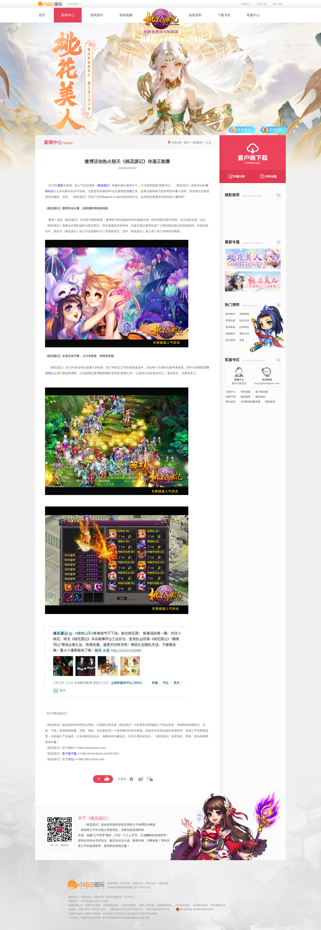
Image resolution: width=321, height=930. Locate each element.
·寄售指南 (245, 391)
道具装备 (230, 327)
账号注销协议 (114, 897)
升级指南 (244, 314)
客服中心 (253, 15)
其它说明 (230, 340)
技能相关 (230, 333)
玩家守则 (99, 897)
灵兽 (241, 340)
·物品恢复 (245, 396)
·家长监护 (230, 401)
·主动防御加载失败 (250, 401)
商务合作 (151, 883)
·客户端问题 (261, 391)
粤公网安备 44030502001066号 (195, 909)
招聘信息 (164, 883)
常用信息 (230, 320)
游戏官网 (112, 883)
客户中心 (130, 897)
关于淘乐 (125, 883)
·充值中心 (230, 391)
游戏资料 (195, 15)
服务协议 (73, 897)
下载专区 (224, 15)
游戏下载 (262, 3)
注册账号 (245, 3)
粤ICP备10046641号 (158, 909)
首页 (42, 15)
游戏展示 (96, 15)
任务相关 (244, 327)
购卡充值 (278, 3)
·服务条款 (260, 396)
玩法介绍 (244, 320)
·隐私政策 (270, 401)
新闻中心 (67, 15)
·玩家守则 (230, 396)
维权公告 (138, 883)
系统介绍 (244, 333)
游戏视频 (125, 15)
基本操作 (230, 314)
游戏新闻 (197, 142)
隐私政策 (86, 897)
